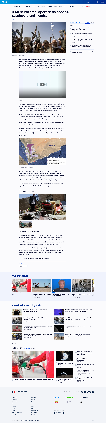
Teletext (14, 403)
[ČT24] (4, 2)
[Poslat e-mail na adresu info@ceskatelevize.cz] (69, 412)
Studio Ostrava (34, 403)
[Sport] (82, 6)
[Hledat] (97, 2)
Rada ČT (33, 405)
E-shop (13, 410)
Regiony (43, 6)
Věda (60, 6)
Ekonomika (49, 6)
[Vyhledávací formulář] (92, 2)
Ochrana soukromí (29, 420)
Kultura (65, 6)
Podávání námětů (35, 410)
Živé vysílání (14, 399)
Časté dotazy (34, 412)
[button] (42, 84)
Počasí (55, 6)
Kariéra (33, 408)
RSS (93, 420)
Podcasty (71, 6)
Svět (38, 6)
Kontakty (33, 414)
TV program (14, 397)
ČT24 (13, 19)
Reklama (33, 399)
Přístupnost (36, 420)
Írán (23, 6)
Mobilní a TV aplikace (17, 412)
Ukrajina (28, 6)
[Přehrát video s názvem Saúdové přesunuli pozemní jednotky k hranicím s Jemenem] (42, 84)
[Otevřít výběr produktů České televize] (103, 2)
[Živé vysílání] (89, 6)
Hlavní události (16, 6)
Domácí (33, 6)
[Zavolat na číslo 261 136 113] (57, 412)
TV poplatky (15, 401)
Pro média (33, 397)
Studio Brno (34, 401)
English (22, 420)
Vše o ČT (14, 414)
